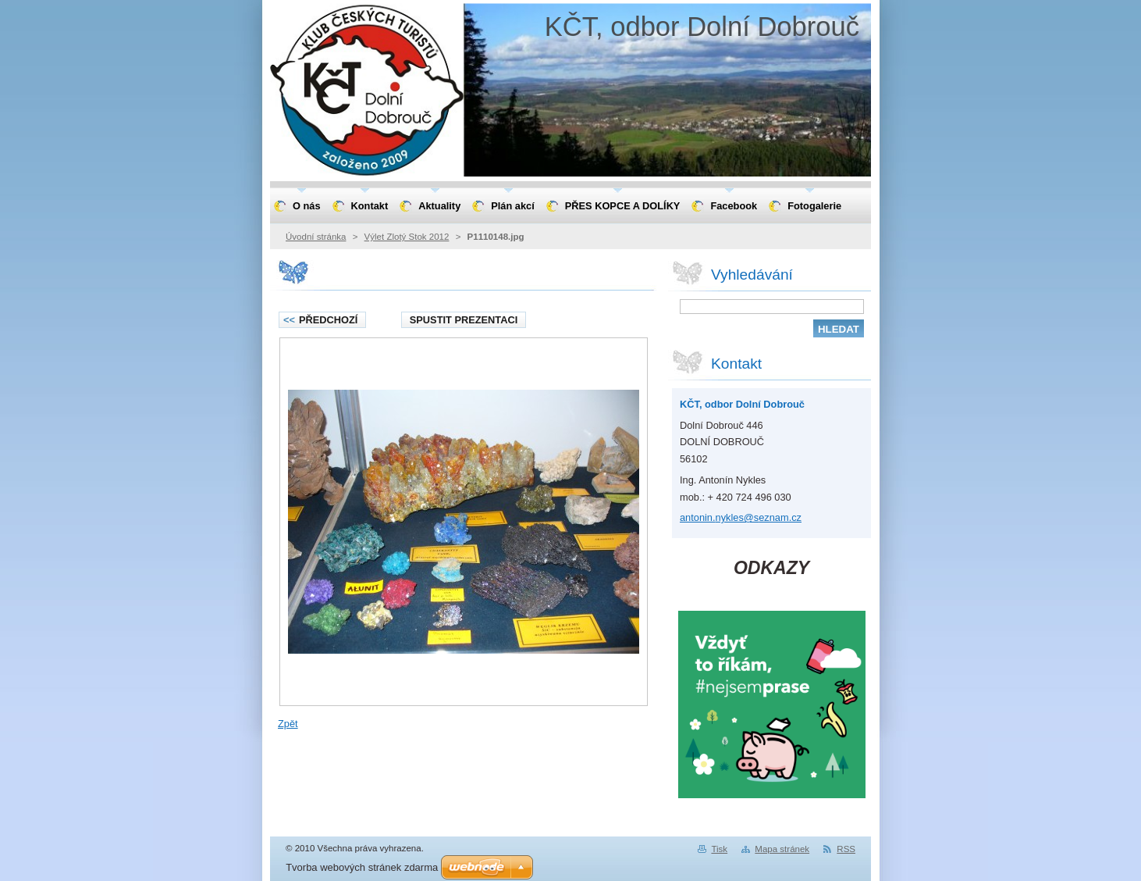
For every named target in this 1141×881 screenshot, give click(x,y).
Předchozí (320, 320)
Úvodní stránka (316, 236)
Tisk (719, 849)
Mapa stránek (782, 849)
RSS (846, 849)
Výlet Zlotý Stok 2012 (407, 236)
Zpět (288, 723)
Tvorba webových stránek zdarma (362, 867)
